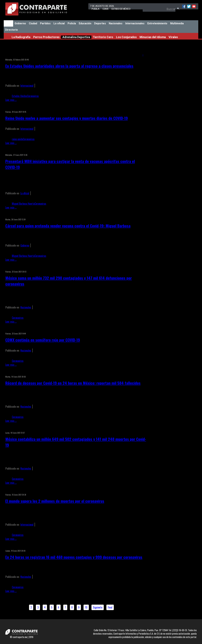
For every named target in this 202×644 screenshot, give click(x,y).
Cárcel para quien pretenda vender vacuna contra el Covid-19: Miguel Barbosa (68, 226)
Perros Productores (46, 37)
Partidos (45, 23)
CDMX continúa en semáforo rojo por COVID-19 (42, 340)
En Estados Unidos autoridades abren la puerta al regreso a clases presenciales (69, 66)
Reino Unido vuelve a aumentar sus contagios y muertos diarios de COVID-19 (66, 118)
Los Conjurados (126, 37)
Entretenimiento (157, 23)
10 (86, 607)
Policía (72, 23)
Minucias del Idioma (153, 37)
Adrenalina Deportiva (76, 37)
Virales (173, 37)
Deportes (100, 23)
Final (110, 607)
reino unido (17, 139)
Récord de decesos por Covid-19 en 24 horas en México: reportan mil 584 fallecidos (73, 383)
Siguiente (97, 607)
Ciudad (33, 23)
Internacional (26, 86)
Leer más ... (11, 100)
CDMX (105, 8)
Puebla (95, 8)
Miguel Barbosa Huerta (23, 204)
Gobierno (20, 23)
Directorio (11, 29)
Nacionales (115, 23)
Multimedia (177, 23)
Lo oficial (59, 23)
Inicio (8, 23)
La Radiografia (21, 37)
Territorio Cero (103, 37)
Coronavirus (33, 96)
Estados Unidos (19, 96)
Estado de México (121, 8)
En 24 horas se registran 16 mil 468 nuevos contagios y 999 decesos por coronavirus (73, 557)
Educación (85, 23)
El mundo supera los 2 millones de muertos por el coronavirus (54, 501)
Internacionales (134, 23)
